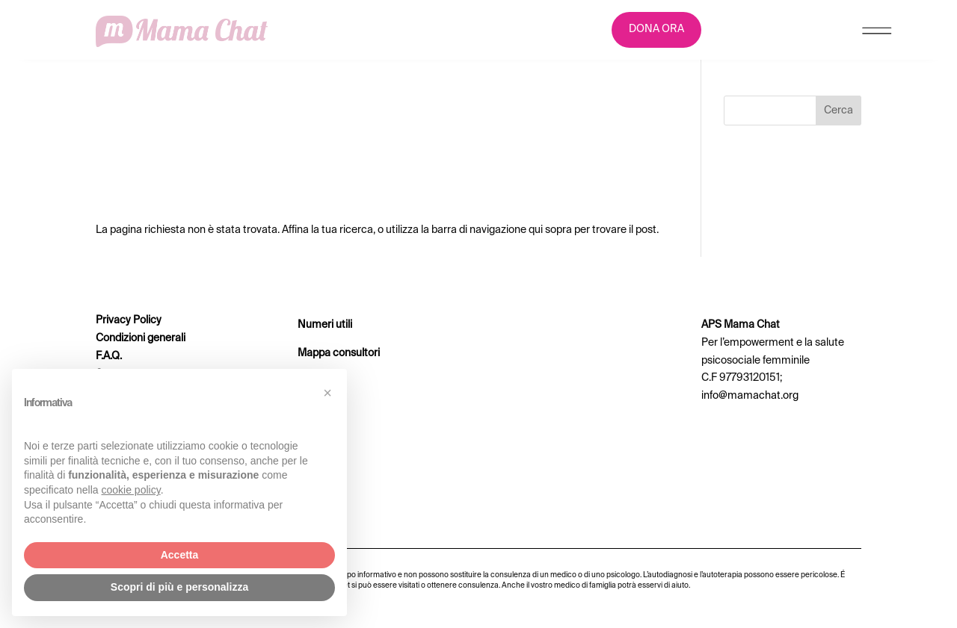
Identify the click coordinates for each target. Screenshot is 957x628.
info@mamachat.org (749, 396)
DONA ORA (656, 29)
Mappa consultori (339, 353)
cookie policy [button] (131, 490)
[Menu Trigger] (876, 34)
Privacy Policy (128, 320)
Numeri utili (325, 325)
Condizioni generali (140, 338)
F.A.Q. (109, 356)
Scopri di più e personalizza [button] (179, 587)
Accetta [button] (180, 555)
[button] (327, 393)
